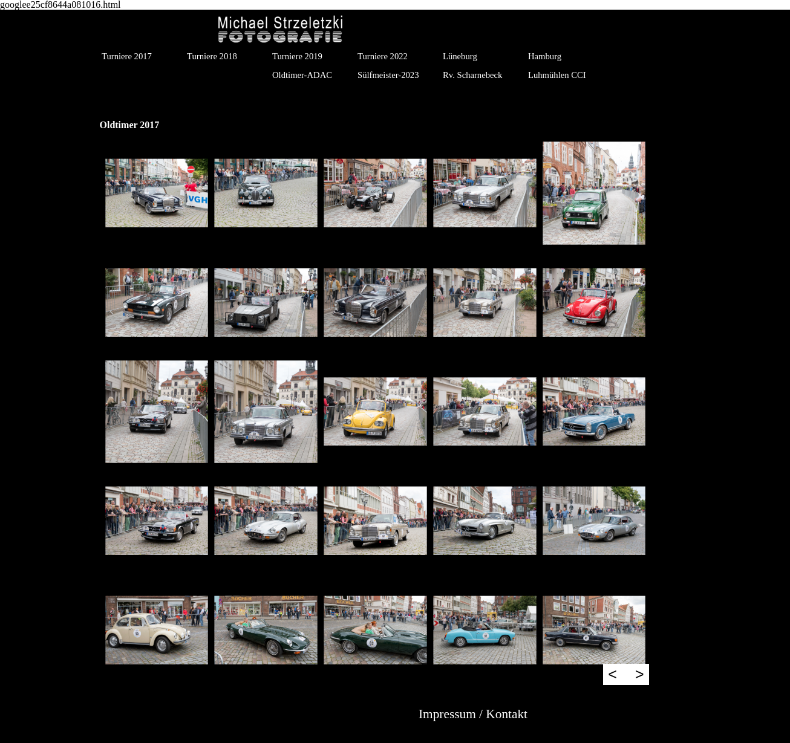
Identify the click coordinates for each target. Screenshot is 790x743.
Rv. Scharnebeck (472, 75)
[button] (157, 193)
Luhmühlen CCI (557, 75)
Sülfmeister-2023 (388, 75)
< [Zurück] (612, 674)
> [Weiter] (639, 674)
